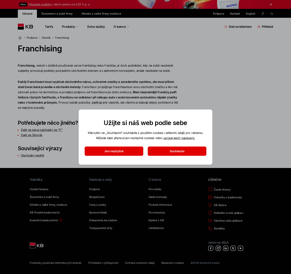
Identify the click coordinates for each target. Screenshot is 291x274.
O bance (121, 26)
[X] (233, 248)
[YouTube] (240, 248)
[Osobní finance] (39, 189)
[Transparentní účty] (100, 228)
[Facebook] (211, 248)
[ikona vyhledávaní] (271, 13)
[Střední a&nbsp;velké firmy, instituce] (48, 204)
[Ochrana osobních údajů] (140, 263)
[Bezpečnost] (96, 197)
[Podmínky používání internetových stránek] (55, 263)
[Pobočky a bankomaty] (225, 197)
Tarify (49, 26)
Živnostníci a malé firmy (57, 13)
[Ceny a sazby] (97, 204)
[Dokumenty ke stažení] (103, 220)
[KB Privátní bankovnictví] (45, 212)
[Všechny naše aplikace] (225, 220)
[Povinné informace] (160, 204)
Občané (27, 13)
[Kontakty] (216, 228)
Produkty (70, 26)
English (250, 13)
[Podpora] (94, 189)
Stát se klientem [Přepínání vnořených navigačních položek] (237, 26)
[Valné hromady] (157, 197)
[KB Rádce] (217, 205)
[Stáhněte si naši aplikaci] (225, 213)
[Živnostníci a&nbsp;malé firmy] (44, 197)
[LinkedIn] (226, 248)
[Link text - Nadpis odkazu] (37, 245)
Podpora (218, 13)
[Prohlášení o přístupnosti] (103, 263)
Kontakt (235, 13)
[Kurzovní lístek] (98, 212)
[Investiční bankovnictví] (44, 220)
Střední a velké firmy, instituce (101, 13)
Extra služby (96, 26)
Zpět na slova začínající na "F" (42, 130)
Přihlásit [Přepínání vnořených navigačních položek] (265, 26)
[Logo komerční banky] (27, 27)
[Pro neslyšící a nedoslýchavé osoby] (262, 13)
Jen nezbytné (114, 151)
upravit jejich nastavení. (179, 138)
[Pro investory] (156, 212)
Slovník (46, 37)
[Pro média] (154, 189)
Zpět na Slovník (31, 135)
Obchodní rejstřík (32, 155)
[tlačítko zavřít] (270, 4)
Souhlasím (177, 151)
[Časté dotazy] (219, 189)
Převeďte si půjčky (40, 4)
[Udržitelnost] (156, 228)
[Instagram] (218, 248)
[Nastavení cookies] (172, 263)
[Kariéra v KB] (156, 220)
